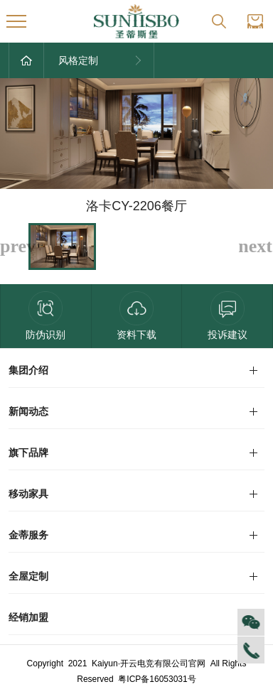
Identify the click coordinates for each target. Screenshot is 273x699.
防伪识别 (45, 315)
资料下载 (136, 315)
